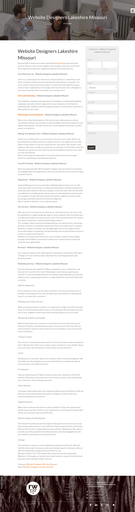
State (90, 81)
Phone (90, 118)
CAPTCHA (91, 127)
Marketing (67, 490)
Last (104, 68)
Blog (67, 499)
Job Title (90, 99)
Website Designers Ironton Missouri (38, 467)
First (89, 68)
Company (91, 90)
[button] (90, 505)
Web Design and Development (31, 115)
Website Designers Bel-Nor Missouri (41, 464)
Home (67, 484)
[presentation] (101, 132)
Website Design (67, 493)
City (89, 72)
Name (90, 60)
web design (61, 63)
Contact (67, 496)
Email (90, 108)
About (67, 487)
